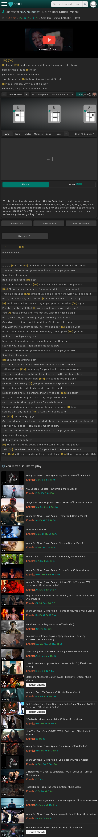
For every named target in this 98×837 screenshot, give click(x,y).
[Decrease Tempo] (4, 94)
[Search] (85, 4)
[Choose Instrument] (66, 133)
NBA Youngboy (30, 11)
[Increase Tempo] (26, 94)
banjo (48, 134)
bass (59, 134)
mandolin (38, 134)
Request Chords (36, 684)
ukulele (28, 134)
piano (17, 134)
